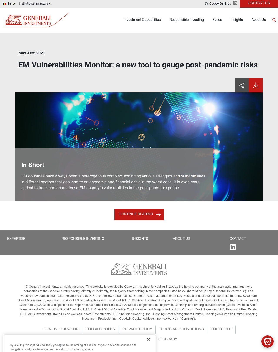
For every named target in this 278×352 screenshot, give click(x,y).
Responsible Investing (186, 20)
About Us (259, 20)
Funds (217, 20)
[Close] (148, 344)
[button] (218, 4)
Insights (237, 20)
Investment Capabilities (142, 20)
